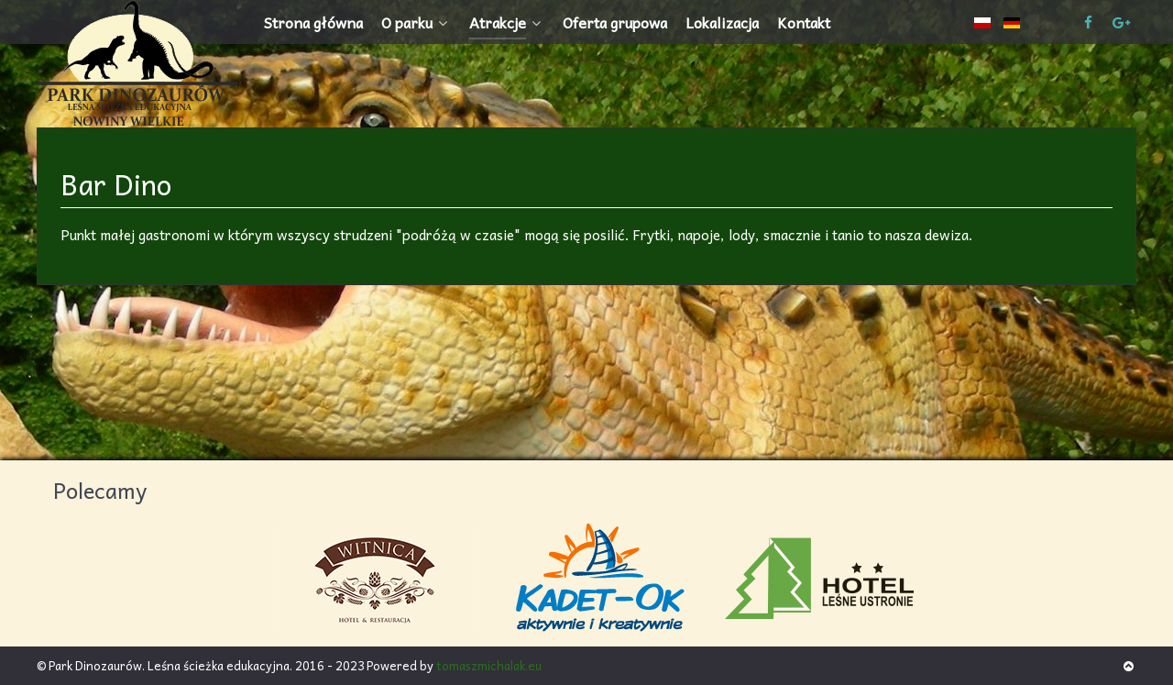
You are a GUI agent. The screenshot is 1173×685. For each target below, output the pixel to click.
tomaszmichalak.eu (489, 665)
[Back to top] (1128, 665)
